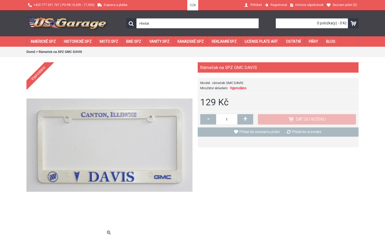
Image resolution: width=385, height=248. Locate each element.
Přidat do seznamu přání (259, 132)
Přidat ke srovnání (306, 132)
